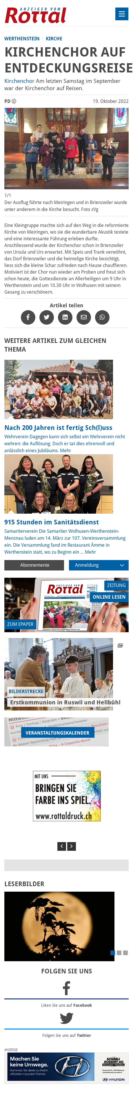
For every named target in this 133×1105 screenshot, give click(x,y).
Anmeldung (99, 565)
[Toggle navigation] (122, 14)
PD (10, 101)
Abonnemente (35, 565)
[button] (61, 846)
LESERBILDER (24, 884)
